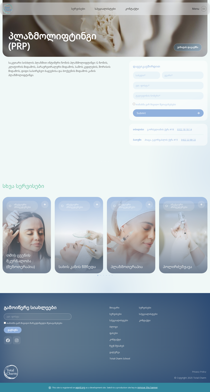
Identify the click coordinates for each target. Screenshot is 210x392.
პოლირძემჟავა (177, 266)
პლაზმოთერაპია (127, 266)
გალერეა (114, 351)
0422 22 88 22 (188, 139)
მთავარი (114, 306)
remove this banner (147, 386)
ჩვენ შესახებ (116, 345)
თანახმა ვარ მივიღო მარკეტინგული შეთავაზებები (34, 322)
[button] (22, 205)
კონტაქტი (132, 8)
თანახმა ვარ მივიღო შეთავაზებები (156, 103)
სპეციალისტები (105, 8)
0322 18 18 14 (184, 128)
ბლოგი (113, 326)
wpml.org (80, 386)
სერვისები (78, 8)
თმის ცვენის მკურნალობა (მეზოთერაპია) (20, 260)
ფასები (113, 332)
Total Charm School (119, 357)
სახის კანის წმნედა (77, 266)
